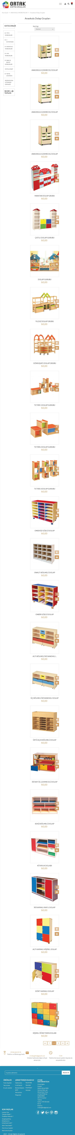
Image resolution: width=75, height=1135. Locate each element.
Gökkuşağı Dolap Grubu (44, 363)
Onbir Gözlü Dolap (45, 614)
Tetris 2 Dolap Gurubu (44, 447)
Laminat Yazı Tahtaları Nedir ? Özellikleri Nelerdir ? (7, 1114)
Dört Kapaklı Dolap (44, 991)
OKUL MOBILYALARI (8, 34)
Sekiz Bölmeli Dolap (44, 824)
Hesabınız (30, 1080)
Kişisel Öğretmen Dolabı (44, 1033)
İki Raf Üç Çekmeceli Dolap (44, 782)
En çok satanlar (7, 1088)
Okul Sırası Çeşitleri (7, 1128)
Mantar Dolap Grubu (45, 196)
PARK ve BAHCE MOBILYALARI (8, 62)
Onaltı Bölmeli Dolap (44, 572)
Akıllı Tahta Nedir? (7, 1125)
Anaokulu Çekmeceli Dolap (45, 70)
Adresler (28, 1090)
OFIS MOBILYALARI (8, 54)
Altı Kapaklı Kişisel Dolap (45, 949)
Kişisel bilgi (29, 1082)
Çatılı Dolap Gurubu (44, 238)
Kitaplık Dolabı (44, 866)
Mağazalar (18, 1095)
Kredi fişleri (29, 1087)
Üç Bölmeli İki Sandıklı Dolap (44, 698)
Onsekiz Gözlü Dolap (45, 531)
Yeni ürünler (6, 1085)
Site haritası (18, 1092)
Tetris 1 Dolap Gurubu (44, 405)
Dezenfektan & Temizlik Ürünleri (9, 82)
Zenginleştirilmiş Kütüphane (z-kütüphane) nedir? (7, 1121)
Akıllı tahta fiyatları (7, 1130)
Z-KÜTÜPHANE (9, 41)
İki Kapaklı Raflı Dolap (44, 907)
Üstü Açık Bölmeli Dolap (44, 740)
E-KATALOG (18, 1085)
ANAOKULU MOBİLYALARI (9, 47)
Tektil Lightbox (9, 74)
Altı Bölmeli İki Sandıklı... (45, 656)
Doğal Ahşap (9, 69)
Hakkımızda (18, 1083)
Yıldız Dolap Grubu (44, 321)
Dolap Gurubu (44, 279)
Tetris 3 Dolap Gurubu (44, 489)
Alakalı (45, 29)
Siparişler (28, 1085)
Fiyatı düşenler (7, 1083)
